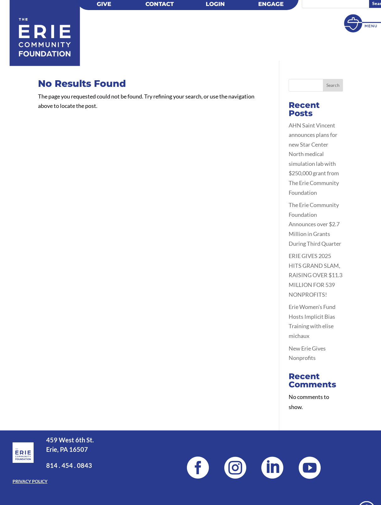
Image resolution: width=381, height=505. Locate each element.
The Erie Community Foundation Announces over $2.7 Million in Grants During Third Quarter (315, 224)
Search (333, 85)
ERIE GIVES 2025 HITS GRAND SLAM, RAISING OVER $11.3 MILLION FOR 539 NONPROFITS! (315, 275)
